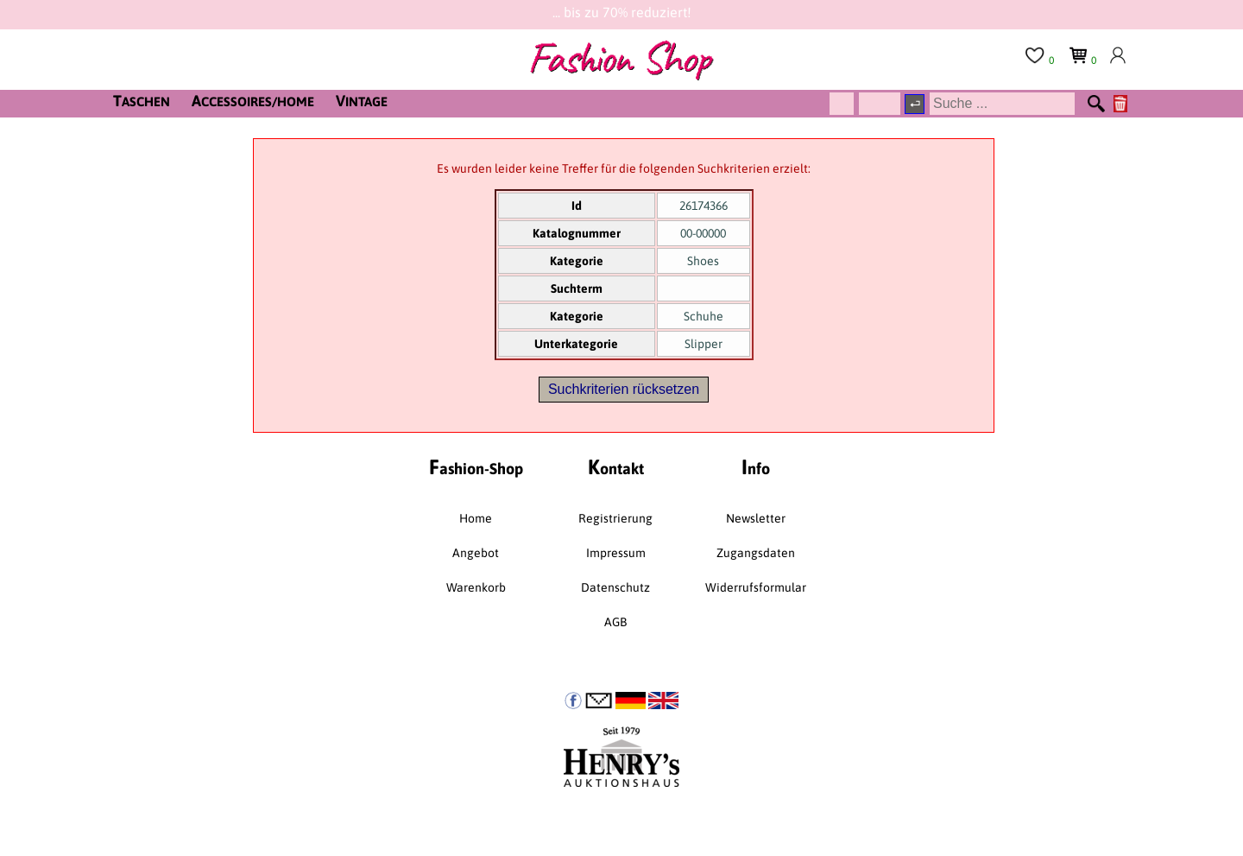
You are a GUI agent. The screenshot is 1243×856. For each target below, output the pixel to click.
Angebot (475, 553)
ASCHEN (141, 101)
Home (475, 518)
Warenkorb (476, 587)
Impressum (616, 553)
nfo (755, 467)
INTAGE (362, 101)
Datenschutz (615, 587)
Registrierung (615, 518)
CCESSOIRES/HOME (253, 101)
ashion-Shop (476, 467)
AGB (615, 622)
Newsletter (756, 518)
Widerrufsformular (755, 587)
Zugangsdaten (755, 553)
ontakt (616, 467)
